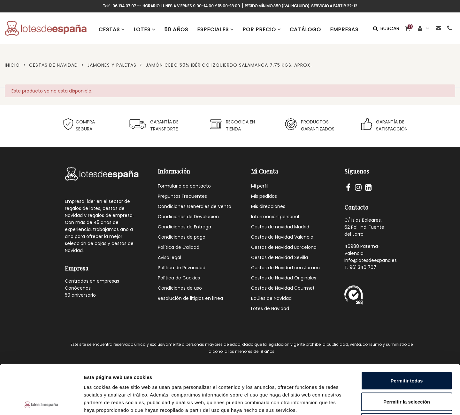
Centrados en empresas (92, 281)
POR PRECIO (259, 29)
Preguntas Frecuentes (182, 196)
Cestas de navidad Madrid (280, 227)
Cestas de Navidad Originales (283, 278)
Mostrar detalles (345, 402)
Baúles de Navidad (271, 298)
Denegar (406, 373)
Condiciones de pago (181, 237)
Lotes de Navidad (270, 308)
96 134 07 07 (124, 6)
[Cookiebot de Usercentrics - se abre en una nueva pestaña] (41, 402)
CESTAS (109, 29)
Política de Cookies (179, 278)
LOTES (142, 29)
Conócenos (78, 288)
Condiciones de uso (180, 288)
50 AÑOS (176, 29)
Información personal (275, 216)
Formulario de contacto (184, 186)
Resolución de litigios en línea (190, 298)
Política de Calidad (178, 247)
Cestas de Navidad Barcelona (284, 247)
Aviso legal (169, 257)
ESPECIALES (213, 29)
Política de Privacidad (181, 267)
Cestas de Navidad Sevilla (279, 257)
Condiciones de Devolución (188, 216)
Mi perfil (259, 186)
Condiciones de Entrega (184, 227)
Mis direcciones (268, 206)
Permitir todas (407, 331)
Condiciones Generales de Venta (194, 206)
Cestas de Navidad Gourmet (283, 288)
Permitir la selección (406, 352)
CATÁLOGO (305, 29)
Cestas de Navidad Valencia (282, 237)
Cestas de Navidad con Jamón (285, 267)
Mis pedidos (264, 196)
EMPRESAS (344, 29)
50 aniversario (80, 295)
